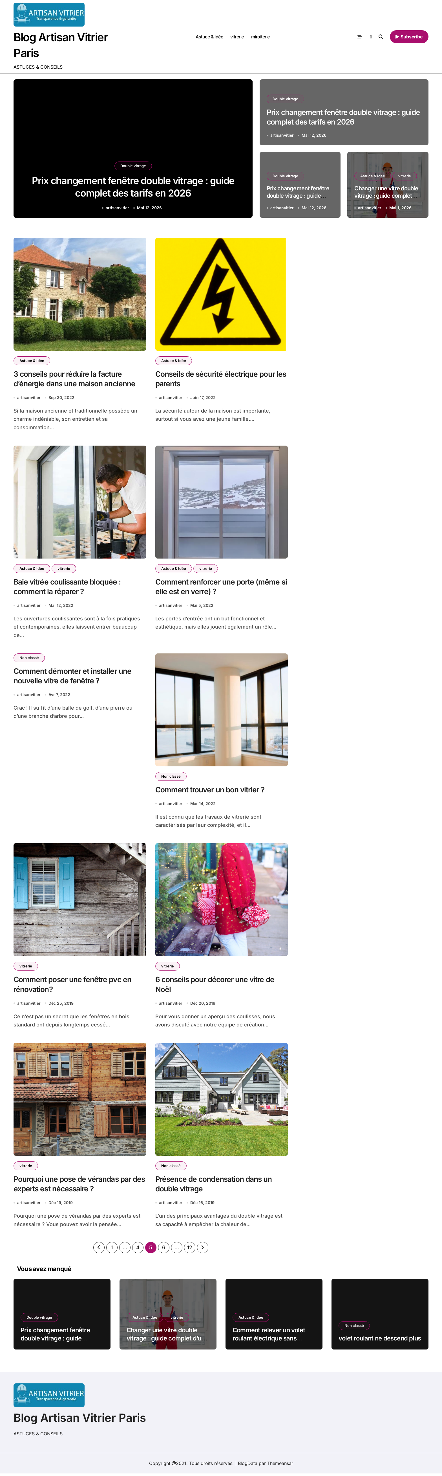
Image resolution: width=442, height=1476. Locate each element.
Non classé (29, 659)
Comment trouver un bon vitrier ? (212, 791)
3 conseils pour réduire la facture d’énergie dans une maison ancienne (77, 379)
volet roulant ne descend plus (380, 1340)
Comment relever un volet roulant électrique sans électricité (269, 1340)
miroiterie (260, 37)
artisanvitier (117, 207)
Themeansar (280, 1466)
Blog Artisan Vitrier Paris (80, 1420)
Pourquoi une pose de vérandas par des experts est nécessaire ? (75, 1186)
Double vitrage (133, 163)
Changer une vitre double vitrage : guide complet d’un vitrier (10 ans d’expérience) (166, 1340)
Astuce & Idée (209, 37)
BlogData (247, 1466)
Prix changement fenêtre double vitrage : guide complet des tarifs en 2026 (58, 1340)
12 (189, 1250)
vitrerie (237, 37)
